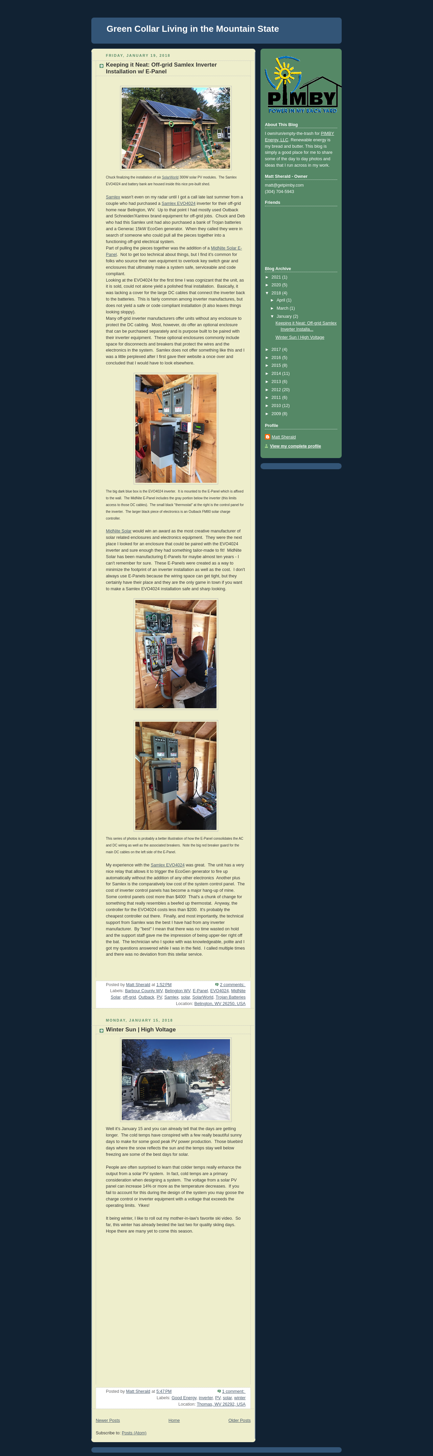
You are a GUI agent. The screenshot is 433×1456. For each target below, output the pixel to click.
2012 (277, 389)
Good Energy (184, 1397)
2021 (277, 277)
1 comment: (234, 1391)
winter (240, 1397)
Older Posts (239, 1420)
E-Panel (200, 990)
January (285, 316)
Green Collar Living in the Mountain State (193, 29)
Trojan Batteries (230, 997)
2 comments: (233, 984)
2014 (277, 373)
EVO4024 (219, 990)
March (283, 308)
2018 (277, 293)
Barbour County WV (143, 990)
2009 (277, 413)
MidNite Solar (119, 531)
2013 (277, 381)
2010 (277, 405)
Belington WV (177, 990)
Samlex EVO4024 (179, 203)
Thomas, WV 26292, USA (221, 1404)
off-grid (129, 997)
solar (185, 997)
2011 (277, 397)
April (282, 300)
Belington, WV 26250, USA (220, 1003)
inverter (206, 1397)
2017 (277, 349)
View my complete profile (295, 446)
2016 (277, 357)
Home (174, 1420)
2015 (277, 365)
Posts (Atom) (134, 1433)
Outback (146, 997)
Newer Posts (108, 1420)
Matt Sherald (284, 437)
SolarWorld (170, 177)
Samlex (113, 197)
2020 (277, 285)
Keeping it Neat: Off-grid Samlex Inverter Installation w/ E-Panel (161, 68)
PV (159, 997)
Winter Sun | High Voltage (141, 1029)
